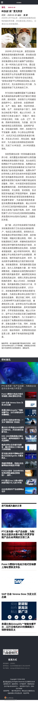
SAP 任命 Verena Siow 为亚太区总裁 (12, 404)
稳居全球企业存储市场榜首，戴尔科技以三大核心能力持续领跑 (12, 447)
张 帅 (25, 15)
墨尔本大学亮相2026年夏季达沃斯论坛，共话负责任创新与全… (13, 429)
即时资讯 (6, 359)
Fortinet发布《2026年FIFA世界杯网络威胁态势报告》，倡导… (13, 473)
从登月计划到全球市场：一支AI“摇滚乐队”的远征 (12, 421)
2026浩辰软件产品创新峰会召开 (13, 490)
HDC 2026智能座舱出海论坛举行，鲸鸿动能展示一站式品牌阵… (12, 438)
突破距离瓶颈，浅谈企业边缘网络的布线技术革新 (12, 464)
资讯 (3, 7)
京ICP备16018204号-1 (11, 686)
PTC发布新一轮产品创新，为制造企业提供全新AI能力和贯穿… (19, 387)
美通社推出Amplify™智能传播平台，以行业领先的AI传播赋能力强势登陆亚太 (19, 627)
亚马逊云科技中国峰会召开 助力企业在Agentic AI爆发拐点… (12, 455)
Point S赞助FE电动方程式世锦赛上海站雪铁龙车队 (12, 395)
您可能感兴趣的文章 (12, 506)
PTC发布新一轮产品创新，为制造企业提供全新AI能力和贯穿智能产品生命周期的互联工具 (18, 534)
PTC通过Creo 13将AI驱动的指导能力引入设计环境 (12, 482)
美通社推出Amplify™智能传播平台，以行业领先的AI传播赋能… (12, 412)
